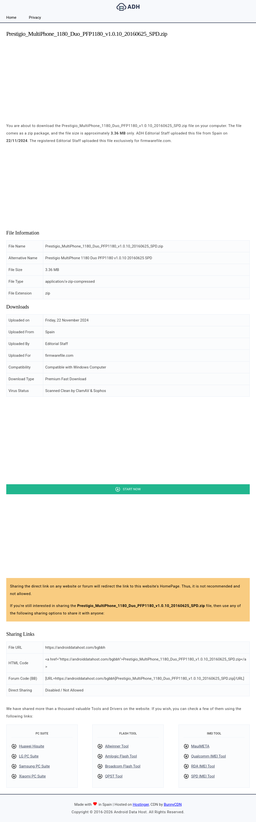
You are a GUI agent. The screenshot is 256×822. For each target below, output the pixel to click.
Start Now (131, 489)
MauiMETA (200, 746)
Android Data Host (128, 7)
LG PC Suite (28, 756)
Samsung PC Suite (34, 766)
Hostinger (141, 804)
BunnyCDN (173, 804)
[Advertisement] (128, 77)
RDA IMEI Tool (203, 766)
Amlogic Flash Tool (121, 756)
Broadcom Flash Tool (122, 766)
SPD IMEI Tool (203, 776)
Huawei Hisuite (31, 746)
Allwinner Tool (116, 746)
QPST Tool (113, 776)
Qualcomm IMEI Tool (208, 756)
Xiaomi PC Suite (32, 776)
